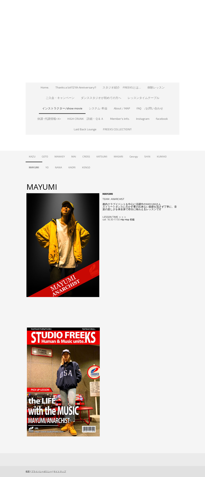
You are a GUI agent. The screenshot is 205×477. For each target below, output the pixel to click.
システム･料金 (98, 108)
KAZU (32, 156)
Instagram (142, 118)
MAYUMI (34, 167)
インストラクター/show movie (62, 108)
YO (47, 167)
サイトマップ (59, 471)
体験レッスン (156, 87)
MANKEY (59, 156)
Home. (45, 87)
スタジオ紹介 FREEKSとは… (121, 87)
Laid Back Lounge (85, 129)
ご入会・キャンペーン (60, 97)
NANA (58, 167)
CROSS (86, 156)
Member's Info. (120, 118)
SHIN (147, 156)
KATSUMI (101, 156)
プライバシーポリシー (41, 471)
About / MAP (122, 108)
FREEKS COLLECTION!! (117, 129)
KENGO (86, 167)
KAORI (72, 167)
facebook (162, 118)
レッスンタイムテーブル (143, 97)
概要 (28, 471)
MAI (73, 156)
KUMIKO (162, 156)
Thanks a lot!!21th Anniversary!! (75, 87)
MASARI (118, 156)
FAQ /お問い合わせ (149, 108)
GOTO (45, 156)
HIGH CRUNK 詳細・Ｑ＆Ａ (85, 118)
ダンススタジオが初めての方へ (101, 97)
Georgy (134, 156)
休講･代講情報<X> (49, 118)
